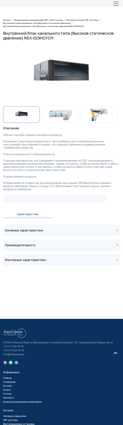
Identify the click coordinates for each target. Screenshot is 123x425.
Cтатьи (7, 393)
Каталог (7, 386)
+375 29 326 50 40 (13, 350)
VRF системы (10, 420)
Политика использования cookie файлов (22, 402)
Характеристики (27, 214)
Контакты (8, 397)
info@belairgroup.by (13, 354)
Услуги (7, 390)
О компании (9, 382)
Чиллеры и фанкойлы (14, 416)
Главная (7, 378)
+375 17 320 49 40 (13, 346)
